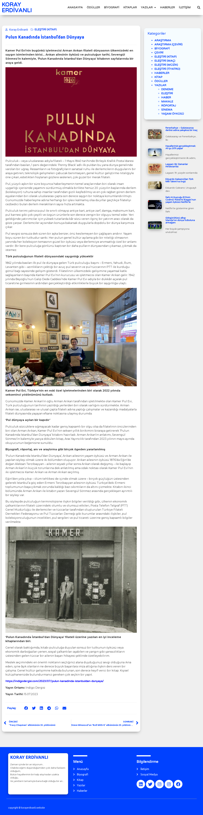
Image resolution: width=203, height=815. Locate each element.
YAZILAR (148, 7)
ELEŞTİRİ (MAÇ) (164, 61)
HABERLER (167, 7)
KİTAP (158, 77)
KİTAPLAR (130, 7)
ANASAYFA (75, 7)
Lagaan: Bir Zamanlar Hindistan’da (176, 165)
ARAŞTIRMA (162, 40)
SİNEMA (166, 109)
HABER (166, 97)
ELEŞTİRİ (167, 93)
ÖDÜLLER (93, 7)
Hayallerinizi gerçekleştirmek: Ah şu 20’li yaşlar (180, 147)
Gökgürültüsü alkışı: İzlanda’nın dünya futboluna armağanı (180, 220)
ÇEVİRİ (158, 52)
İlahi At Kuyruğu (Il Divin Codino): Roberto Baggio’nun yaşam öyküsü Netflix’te (180, 199)
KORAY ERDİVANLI (17, 8)
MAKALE (167, 101)
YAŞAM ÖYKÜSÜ (172, 114)
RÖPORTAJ (168, 105)
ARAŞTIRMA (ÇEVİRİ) (168, 44)
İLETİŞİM (185, 7)
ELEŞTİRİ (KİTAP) (45, 29)
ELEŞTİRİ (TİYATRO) (167, 69)
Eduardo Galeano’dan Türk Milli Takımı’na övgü (179, 180)
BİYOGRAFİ (111, 7)
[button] (199, 7)
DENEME (167, 89)
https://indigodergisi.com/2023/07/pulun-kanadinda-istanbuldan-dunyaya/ (54, 681)
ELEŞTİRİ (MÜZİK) (166, 65)
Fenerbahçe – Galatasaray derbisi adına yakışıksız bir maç (181, 129)
